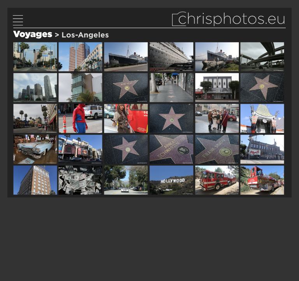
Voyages (32, 34)
